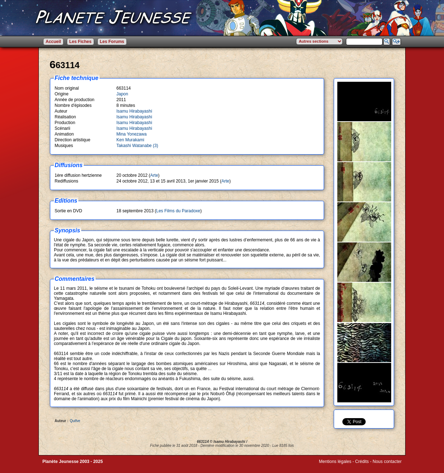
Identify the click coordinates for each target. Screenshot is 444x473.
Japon (122, 93)
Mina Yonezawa (131, 134)
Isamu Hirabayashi (134, 111)
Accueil (53, 41)
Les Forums (112, 41)
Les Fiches (80, 41)
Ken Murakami (130, 139)
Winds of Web (332, 466)
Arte (154, 175)
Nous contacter (387, 461)
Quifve (75, 421)
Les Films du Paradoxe (178, 210)
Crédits (362, 461)
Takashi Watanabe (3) (137, 145)
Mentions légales (335, 461)
